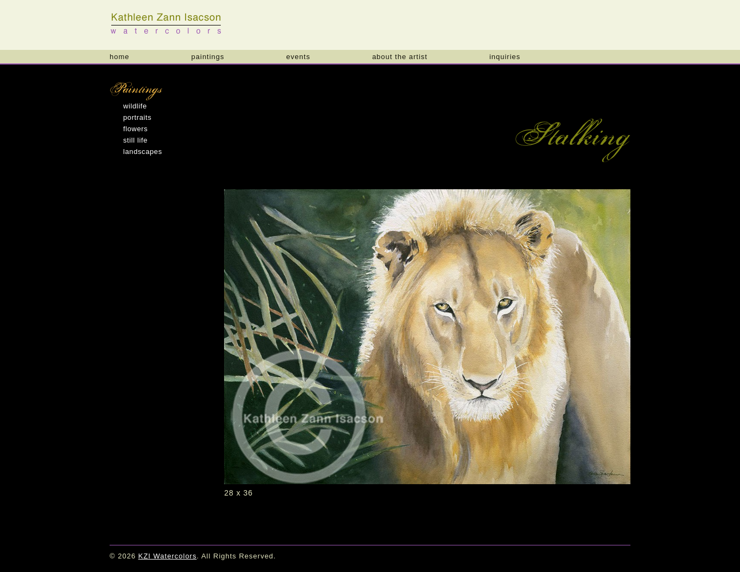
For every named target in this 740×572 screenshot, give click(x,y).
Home (120, 57)
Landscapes (142, 151)
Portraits (137, 117)
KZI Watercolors (167, 23)
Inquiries (504, 57)
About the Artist (400, 57)
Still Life (135, 140)
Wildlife (135, 106)
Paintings (208, 57)
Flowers (135, 129)
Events (298, 57)
